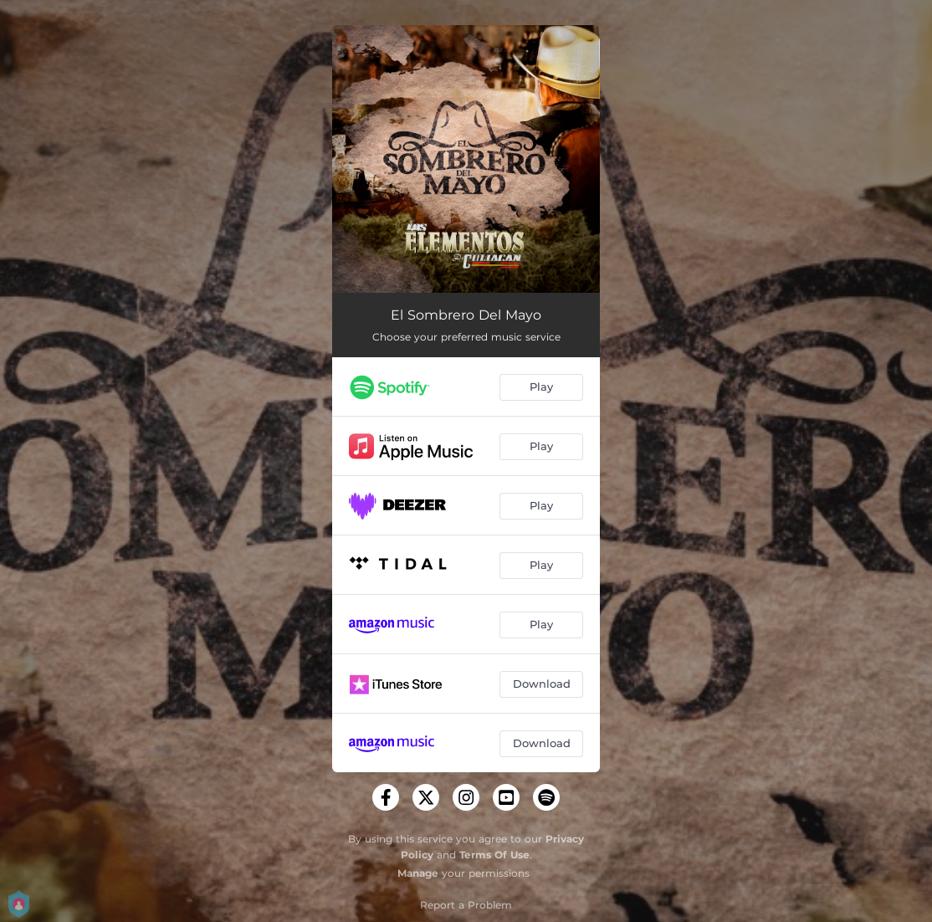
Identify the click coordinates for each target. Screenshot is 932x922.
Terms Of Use (494, 854)
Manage (417, 873)
